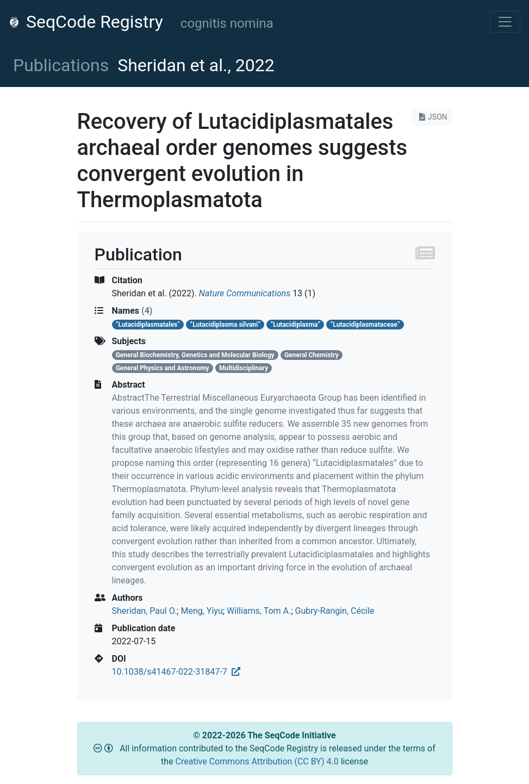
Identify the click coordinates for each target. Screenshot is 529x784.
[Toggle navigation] (505, 22)
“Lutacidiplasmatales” (148, 324)
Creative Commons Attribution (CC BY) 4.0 (258, 761)
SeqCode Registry (86, 21)
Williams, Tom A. (259, 611)
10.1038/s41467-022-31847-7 (176, 672)
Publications (61, 65)
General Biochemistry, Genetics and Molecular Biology (195, 355)
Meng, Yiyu (201, 611)
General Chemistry (311, 355)
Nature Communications (244, 293)
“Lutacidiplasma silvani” (225, 324)
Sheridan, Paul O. (144, 611)
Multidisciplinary (243, 368)
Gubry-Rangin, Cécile (335, 611)
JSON (431, 117)
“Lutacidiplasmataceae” (365, 324)
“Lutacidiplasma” (295, 324)
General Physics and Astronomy (162, 368)
